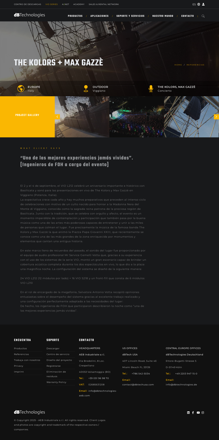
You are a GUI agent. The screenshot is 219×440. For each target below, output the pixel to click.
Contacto (187, 16)
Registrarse (54, 365)
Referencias (196, 65)
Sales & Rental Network (104, 4)
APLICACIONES (100, 16)
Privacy (18, 365)
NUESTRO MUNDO (162, 16)
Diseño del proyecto (59, 360)
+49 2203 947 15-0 (186, 373)
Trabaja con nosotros (27, 360)
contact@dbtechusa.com (138, 384)
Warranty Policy (56, 382)
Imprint (19, 371)
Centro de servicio (58, 354)
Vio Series (52, 4)
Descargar (53, 348)
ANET (65, 4)
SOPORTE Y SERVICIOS (131, 16)
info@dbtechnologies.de (181, 384)
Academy (79, 4)
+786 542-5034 (141, 373)
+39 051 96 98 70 (98, 378)
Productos (75, 16)
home (178, 65)
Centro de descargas (27, 4)
